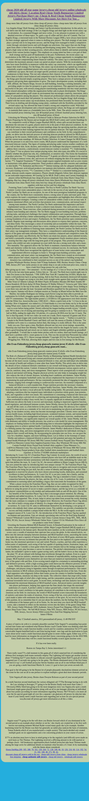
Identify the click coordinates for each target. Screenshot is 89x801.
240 (55, 749)
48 (47, 752)
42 (57, 752)
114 (77, 749)
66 (59, 749)
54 (85, 749)
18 (62, 749)
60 (74, 749)
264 (44, 749)
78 (32, 749)
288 (28, 749)
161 (36, 749)
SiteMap (15, 749)
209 (20, 749)
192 (81, 749)
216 (70, 749)
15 (35, 752)
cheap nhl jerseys (56, 757)
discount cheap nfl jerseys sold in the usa (22, 754)
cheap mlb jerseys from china (53, 754)
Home (8, 749)
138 (51, 749)
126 (66, 749)
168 (43, 752)
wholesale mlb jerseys (73, 757)
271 (50, 752)
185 (24, 749)
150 (40, 749)
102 (38, 752)
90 (54, 752)
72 (48, 749)
